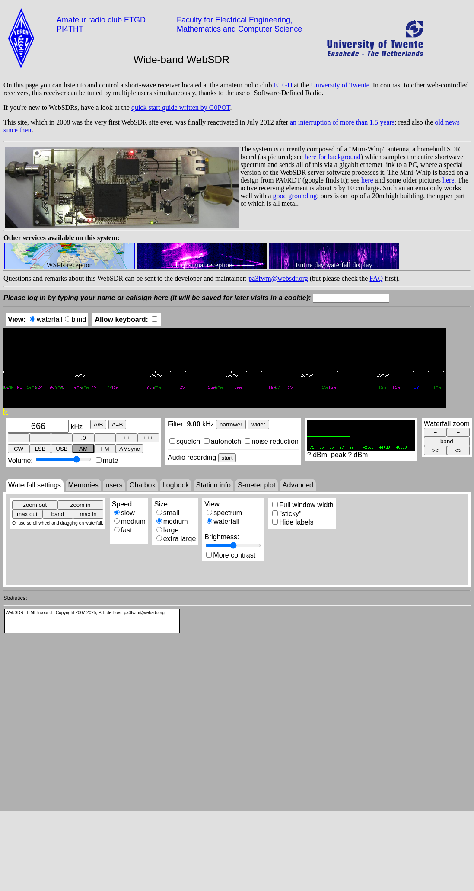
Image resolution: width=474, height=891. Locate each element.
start (227, 458)
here (367, 180)
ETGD (283, 85)
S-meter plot (256, 485)
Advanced (298, 485)
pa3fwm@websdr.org (278, 278)
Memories (83, 485)
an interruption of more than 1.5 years (342, 122)
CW (18, 449)
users (113, 485)
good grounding (295, 195)
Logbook (175, 485)
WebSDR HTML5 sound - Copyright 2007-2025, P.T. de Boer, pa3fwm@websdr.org (85, 612)
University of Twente (340, 85)
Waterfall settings (34, 485)
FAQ (376, 278)
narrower (231, 424)
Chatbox (143, 485)
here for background (333, 156)
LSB (40, 449)
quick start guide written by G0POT (180, 107)
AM (83, 449)
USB (61, 449)
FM (105, 449)
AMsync (129, 449)
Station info (213, 485)
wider (258, 424)
